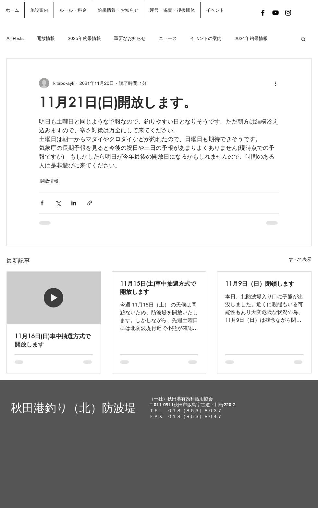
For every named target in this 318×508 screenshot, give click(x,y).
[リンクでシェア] (90, 203)
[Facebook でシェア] (42, 203)
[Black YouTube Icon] (275, 13)
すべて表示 (300, 259)
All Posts (15, 38)
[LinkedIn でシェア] (74, 203)
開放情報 (46, 38)
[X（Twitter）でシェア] (58, 203)
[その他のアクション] (275, 83)
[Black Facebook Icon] (263, 13)
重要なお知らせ (130, 38)
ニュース (168, 38)
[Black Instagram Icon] (288, 13)
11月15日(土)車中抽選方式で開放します (158, 287)
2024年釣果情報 (251, 38)
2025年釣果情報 (84, 38)
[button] (303, 38)
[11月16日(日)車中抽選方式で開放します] (54, 298)
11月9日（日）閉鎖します (259, 283)
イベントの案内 (206, 38)
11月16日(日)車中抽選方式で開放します (53, 340)
